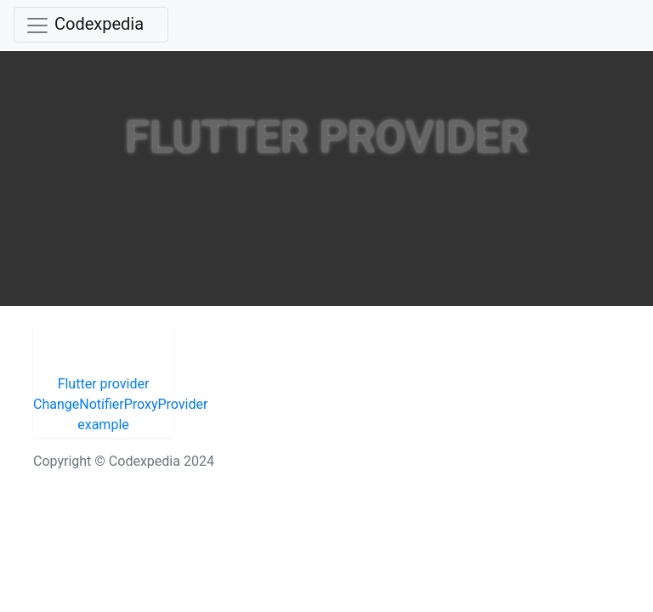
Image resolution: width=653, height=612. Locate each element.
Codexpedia (99, 24)
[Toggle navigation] (91, 24)
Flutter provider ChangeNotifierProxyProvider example (103, 404)
